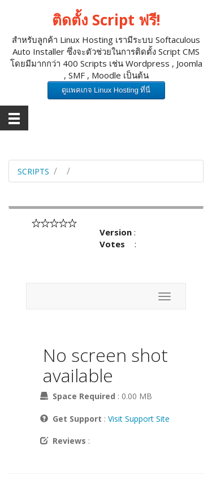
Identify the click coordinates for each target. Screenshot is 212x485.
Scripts (33, 171)
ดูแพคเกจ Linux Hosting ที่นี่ (106, 90)
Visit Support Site (139, 418)
